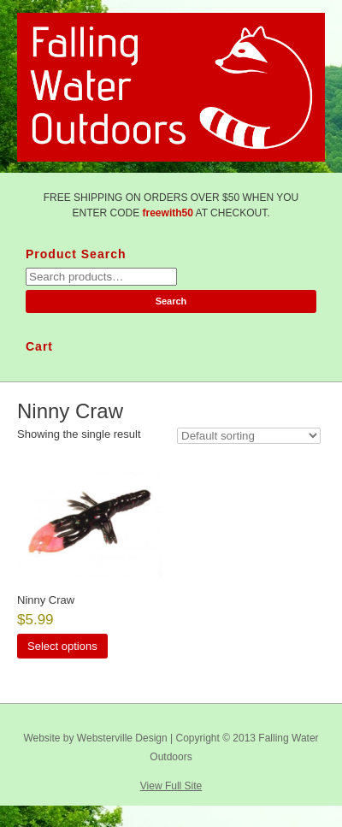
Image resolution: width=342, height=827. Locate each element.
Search (171, 301)
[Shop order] (249, 436)
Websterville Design (122, 738)
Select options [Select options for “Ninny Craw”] (62, 646)
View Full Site (171, 786)
